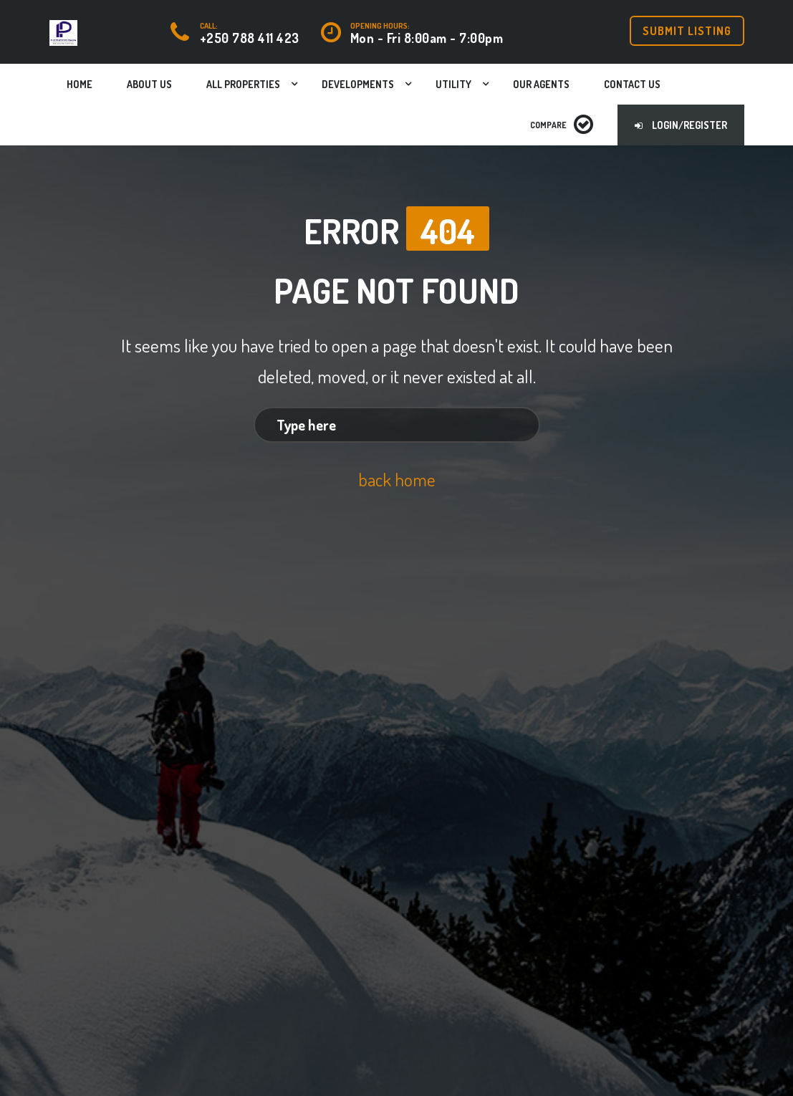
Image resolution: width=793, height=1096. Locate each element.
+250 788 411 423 (249, 38)
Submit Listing (687, 31)
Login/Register (681, 125)
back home (397, 479)
